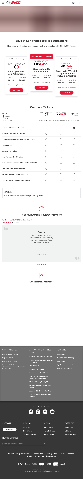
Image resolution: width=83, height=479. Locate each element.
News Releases (49, 431)
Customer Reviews (29, 435)
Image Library (49, 435)
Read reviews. (41, 265)
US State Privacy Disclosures (18, 454)
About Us (26, 427)
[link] (10, 222)
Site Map (30, 456)
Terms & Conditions (68, 454)
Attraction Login (70, 435)
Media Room (48, 427)
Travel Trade (69, 427)
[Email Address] (24, 443)
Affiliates (68, 431)
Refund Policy (38, 454)
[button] (38, 254)
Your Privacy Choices (47, 456)
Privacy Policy (52, 454)
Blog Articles (27, 431)
